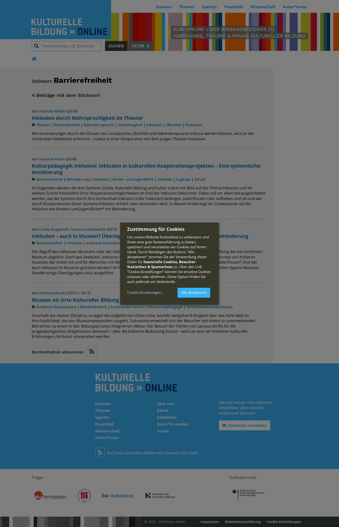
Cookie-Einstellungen (144, 293)
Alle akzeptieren (194, 292)
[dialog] (169, 263)
